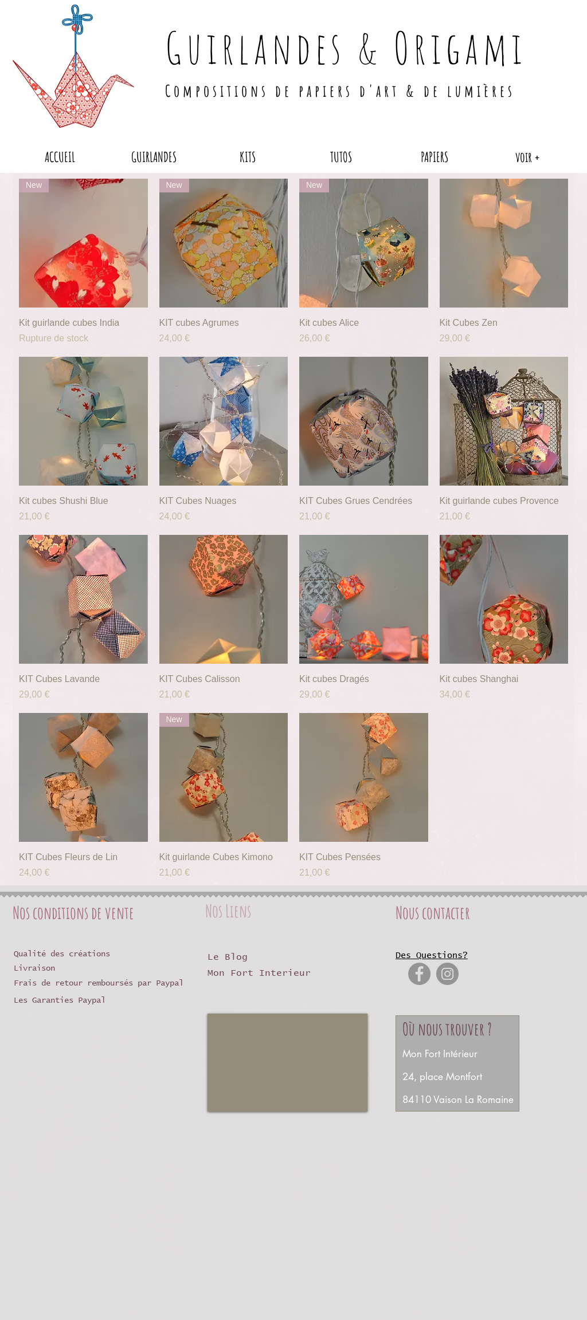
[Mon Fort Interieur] (305, 973)
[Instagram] (447, 974)
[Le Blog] (236, 957)
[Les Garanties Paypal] (69, 1001)
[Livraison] (61, 969)
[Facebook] (419, 974)
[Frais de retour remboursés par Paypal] (105, 984)
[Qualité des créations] (72, 954)
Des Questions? (432, 955)
